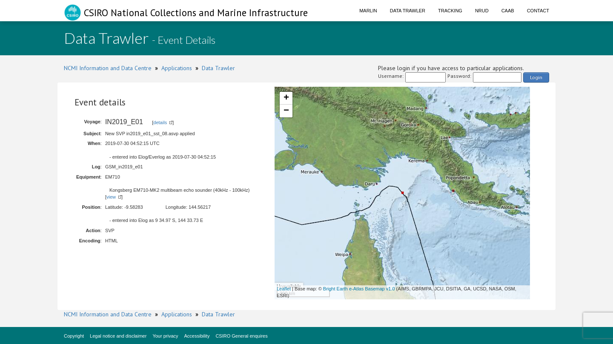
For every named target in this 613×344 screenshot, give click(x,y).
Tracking (450, 10)
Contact (538, 10)
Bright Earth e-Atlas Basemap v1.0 (359, 288)
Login (536, 77)
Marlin (368, 10)
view (111, 196)
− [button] (286, 111)
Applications (176, 68)
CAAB (507, 10)
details (160, 122)
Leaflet (284, 288)
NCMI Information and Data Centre (108, 68)
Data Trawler (407, 10)
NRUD (482, 10)
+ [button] (286, 98)
